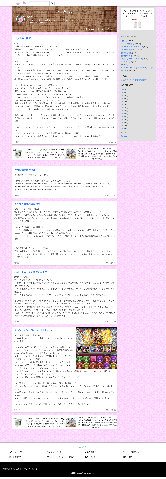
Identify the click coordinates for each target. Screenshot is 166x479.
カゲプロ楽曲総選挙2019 (27, 204)
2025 (123, 95)
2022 (123, 104)
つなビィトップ (15, 452)
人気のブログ (90, 452)
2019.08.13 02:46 (109, 322)
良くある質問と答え (17, 457)
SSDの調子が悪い (128, 44)
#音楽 (16, 263)
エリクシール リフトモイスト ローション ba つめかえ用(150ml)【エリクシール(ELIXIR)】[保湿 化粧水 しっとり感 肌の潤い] (137, 13)
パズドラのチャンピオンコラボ (30, 272)
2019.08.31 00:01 (109, 195)
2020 (123, 111)
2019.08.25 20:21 (109, 263)
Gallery (90, 29)
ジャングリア (126, 62)
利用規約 (70, 457)
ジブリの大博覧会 (23, 38)
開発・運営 (127, 457)
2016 (123, 122)
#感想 (16, 142)
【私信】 (125, 41)
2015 (123, 125)
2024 (123, 98)
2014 (123, 128)
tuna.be (83, 446)
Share (110, 29)
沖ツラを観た (126, 53)
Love (101, 29)
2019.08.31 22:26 (109, 142)
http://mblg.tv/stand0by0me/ (37, 22)
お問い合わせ (90, 457)
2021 (123, 108)
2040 (123, 89)
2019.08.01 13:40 (109, 410)
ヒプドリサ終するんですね (132, 59)
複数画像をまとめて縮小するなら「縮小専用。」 (23, 469)
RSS (124, 137)
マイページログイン (131, 452)
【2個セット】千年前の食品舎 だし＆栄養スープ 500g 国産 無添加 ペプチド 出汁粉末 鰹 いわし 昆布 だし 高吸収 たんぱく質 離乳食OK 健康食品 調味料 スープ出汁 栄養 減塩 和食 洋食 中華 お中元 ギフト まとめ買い (45, 153)
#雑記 (16, 195)
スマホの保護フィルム (130, 50)
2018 (123, 116)
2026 (123, 92)
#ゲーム (17, 322)
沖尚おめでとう (127, 56)
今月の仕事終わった (24, 169)
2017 (123, 119)
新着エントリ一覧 (54, 452)
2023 (123, 101)
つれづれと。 (65, 11)
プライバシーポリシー (56, 457)
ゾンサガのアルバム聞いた (132, 47)
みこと (30, 17)
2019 (123, 113)
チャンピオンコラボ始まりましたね (33, 330)
